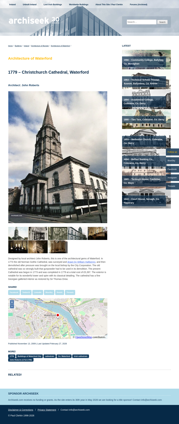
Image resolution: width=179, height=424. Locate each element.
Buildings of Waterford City (29, 356)
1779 (12, 356)
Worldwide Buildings (78, 4)
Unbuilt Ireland (29, 4)
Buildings (18, 46)
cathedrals (49, 356)
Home (10, 46)
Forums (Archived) (138, 4)
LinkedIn (37, 292)
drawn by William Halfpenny (81, 262)
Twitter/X (26, 292)
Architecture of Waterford (60, 46)
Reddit (59, 292)
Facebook (14, 292)
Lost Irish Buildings (53, 4)
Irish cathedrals (80, 356)
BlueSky (49, 292)
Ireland (12, 4)
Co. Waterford (64, 356)
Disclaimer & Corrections (20, 410)
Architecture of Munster (40, 46)
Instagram (172, 178)
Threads (70, 292)
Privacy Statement (47, 410)
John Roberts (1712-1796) (21, 360)
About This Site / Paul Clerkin (109, 4)
